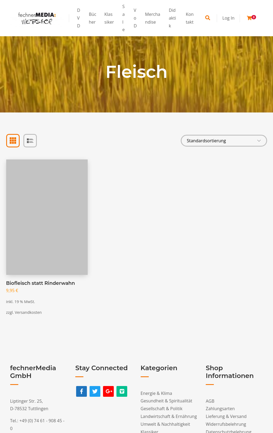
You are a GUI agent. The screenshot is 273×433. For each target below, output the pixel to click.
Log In (228, 18)
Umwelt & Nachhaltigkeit (165, 424)
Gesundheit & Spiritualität (166, 401)
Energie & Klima (156, 393)
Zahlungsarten (220, 409)
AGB (210, 401)
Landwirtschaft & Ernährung (169, 416)
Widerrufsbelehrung (226, 424)
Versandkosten (28, 312)
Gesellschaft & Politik (162, 409)
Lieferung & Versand (226, 416)
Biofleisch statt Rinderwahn (40, 283)
